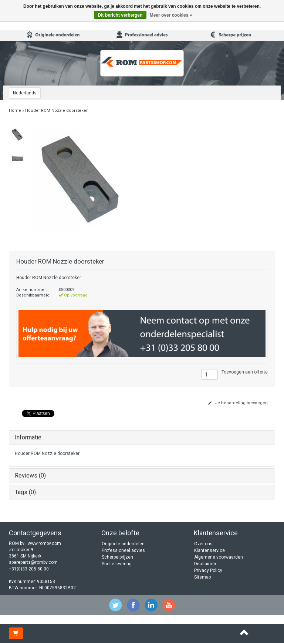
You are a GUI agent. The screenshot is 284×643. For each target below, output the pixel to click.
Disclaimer (205, 563)
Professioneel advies (123, 550)
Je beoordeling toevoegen (238, 403)
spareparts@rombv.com (33, 562)
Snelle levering (117, 563)
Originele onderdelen (123, 543)
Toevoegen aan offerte (245, 372)
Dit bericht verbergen (120, 15)
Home (15, 110)
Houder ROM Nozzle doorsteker (56, 110)
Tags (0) (25, 492)
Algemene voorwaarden (218, 557)
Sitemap (202, 577)
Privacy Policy (208, 570)
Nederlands (25, 93)
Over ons (203, 543)
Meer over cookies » (171, 15)
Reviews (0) (30, 475)
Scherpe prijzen (117, 557)
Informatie (28, 437)
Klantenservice (209, 550)
